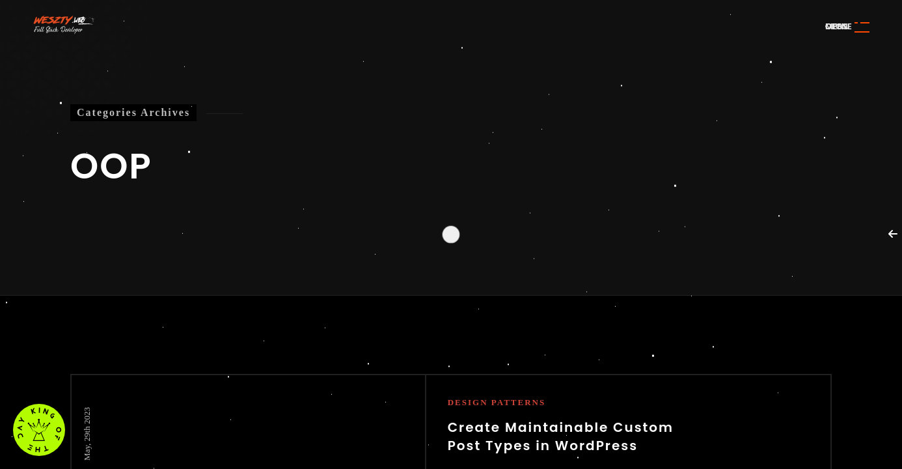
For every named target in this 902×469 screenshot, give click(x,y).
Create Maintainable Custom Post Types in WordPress (561, 436)
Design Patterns (497, 402)
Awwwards (872, 90)
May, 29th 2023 (87, 434)
